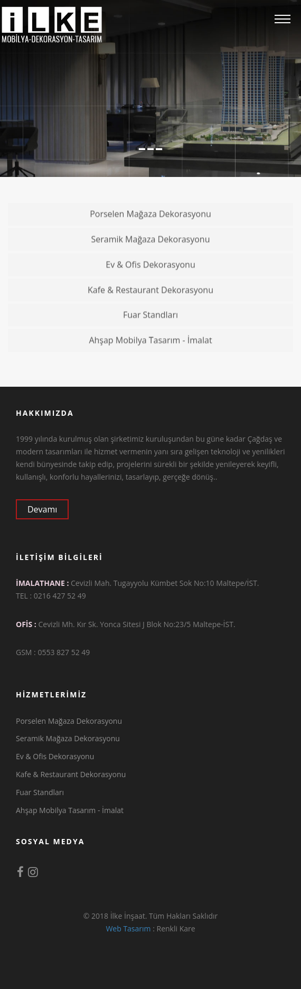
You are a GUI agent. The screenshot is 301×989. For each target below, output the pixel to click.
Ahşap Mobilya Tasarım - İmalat (191, 342)
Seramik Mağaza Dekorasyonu (192, 241)
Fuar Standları (208, 317)
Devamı (47, 509)
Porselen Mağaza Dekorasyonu (191, 216)
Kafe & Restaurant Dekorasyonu (190, 291)
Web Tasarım (128, 928)
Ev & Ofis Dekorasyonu (199, 267)
